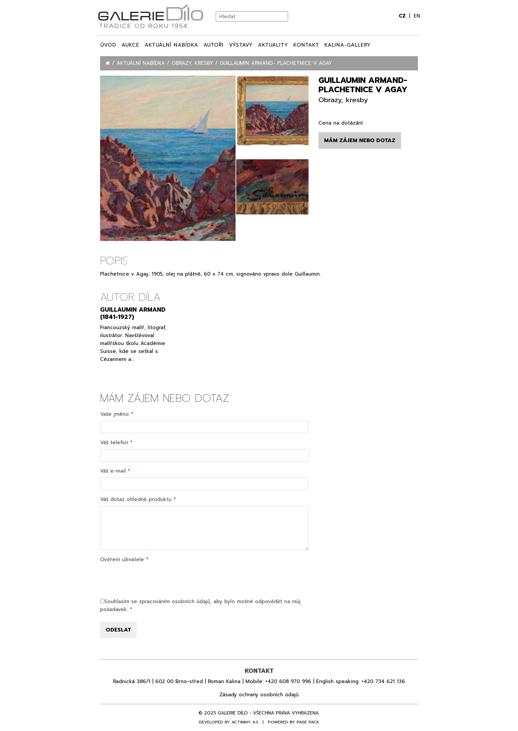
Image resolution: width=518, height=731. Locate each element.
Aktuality (273, 45)
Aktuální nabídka (171, 45)
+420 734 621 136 (383, 681)
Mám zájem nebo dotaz (359, 140)
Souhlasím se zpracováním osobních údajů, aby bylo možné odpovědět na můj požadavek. (200, 605)
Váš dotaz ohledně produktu (135, 499)
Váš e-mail (113, 471)
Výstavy (241, 45)
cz (403, 15)
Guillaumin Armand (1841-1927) (133, 313)
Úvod (108, 45)
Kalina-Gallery (347, 45)
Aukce (130, 45)
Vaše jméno (114, 414)
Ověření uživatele (122, 559)
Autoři (214, 45)
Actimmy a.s (245, 722)
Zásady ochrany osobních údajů (259, 694)
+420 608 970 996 (288, 681)
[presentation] (150, 579)
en (417, 15)
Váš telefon (114, 442)
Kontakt (306, 45)
